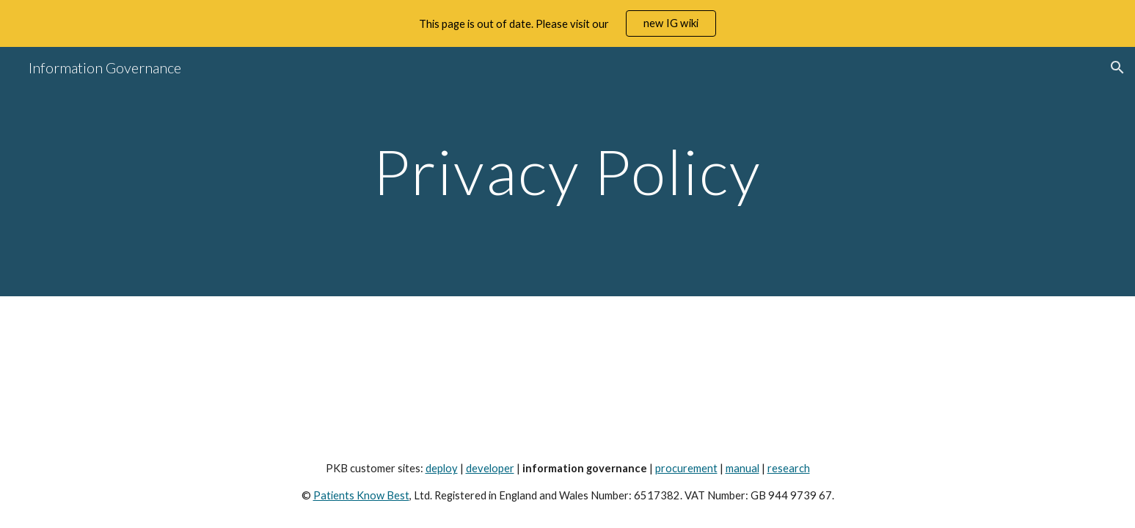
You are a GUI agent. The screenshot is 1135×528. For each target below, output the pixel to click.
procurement (686, 468)
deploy (442, 468)
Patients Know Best (361, 495)
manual (742, 468)
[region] (567, 23)
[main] (568, 171)
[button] (1117, 67)
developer (490, 468)
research (788, 468)
